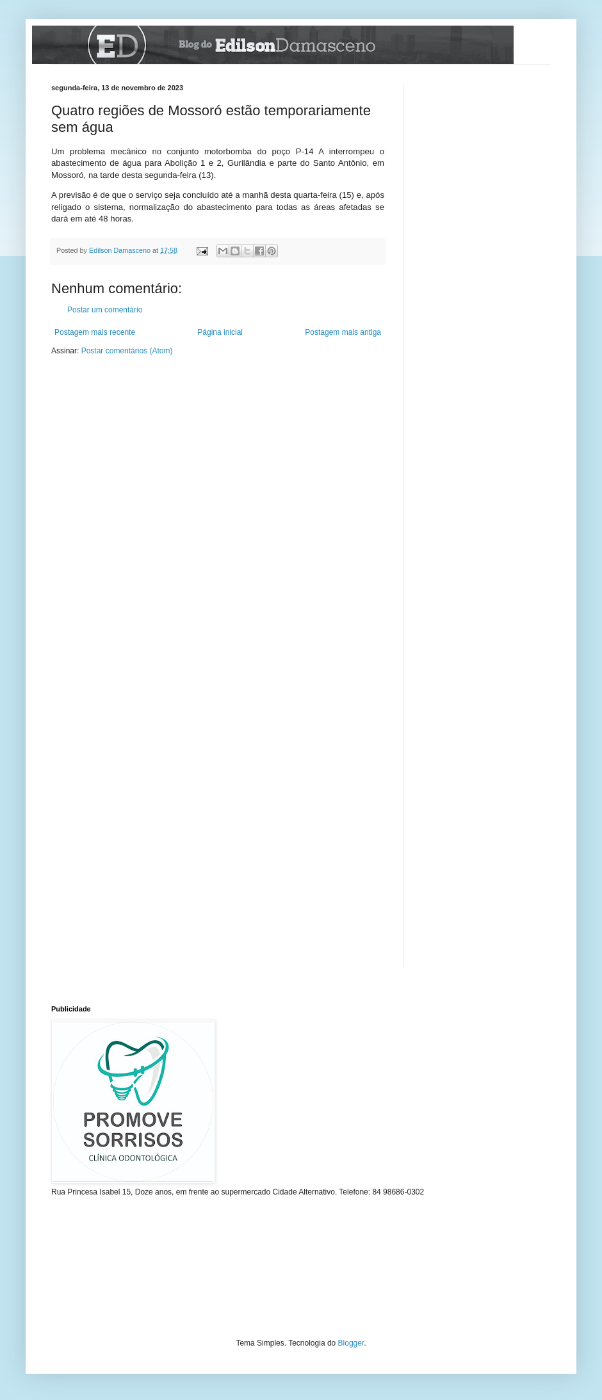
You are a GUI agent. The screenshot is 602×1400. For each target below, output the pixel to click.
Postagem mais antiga (343, 332)
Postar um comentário (104, 309)
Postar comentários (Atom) (127, 350)
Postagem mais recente (94, 332)
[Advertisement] (91, 1275)
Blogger (351, 1343)
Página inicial (220, 332)
